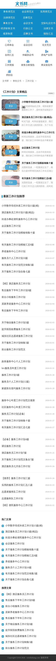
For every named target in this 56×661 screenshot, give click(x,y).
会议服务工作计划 (11, 226)
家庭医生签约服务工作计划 (16, 388)
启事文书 (28, 33)
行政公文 (28, 28)
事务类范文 (9, 11)
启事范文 (28, 17)
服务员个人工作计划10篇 (15, 258)
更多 (11, 106)
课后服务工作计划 (11, 446)
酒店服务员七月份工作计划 (16, 466)
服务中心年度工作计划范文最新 (18, 400)
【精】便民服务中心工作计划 (17, 505)
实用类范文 (46, 11)
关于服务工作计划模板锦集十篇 (18, 232)
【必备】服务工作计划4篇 (15, 439)
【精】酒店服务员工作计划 (16, 283)
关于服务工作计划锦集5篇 (15, 342)
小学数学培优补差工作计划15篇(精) (20, 205)
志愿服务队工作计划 (12, 498)
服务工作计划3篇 (10, 375)
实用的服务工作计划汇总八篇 (17, 485)
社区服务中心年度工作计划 (16, 407)
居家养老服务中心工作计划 (16, 303)
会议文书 (28, 23)
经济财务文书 (8, 28)
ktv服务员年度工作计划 (14, 368)
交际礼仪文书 (48, 23)
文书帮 (5, 81)
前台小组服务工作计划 (13, 297)
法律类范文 (9, 17)
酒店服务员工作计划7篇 (14, 452)
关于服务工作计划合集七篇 (16, 271)
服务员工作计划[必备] (13, 414)
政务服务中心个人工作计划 (16, 361)
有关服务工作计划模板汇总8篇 (18, 244)
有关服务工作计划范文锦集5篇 (18, 265)
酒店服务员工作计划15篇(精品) (18, 212)
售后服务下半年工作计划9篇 (16, 290)
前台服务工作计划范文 (13, 349)
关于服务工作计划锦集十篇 (16, 420)
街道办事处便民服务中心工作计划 (19, 219)
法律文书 (48, 28)
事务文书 (8, 23)
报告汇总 (48, 33)
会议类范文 (28, 11)
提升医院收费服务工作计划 (16, 329)
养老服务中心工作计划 (13, 251)
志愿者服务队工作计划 (13, 491)
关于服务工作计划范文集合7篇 (18, 459)
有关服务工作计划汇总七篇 (16, 427)
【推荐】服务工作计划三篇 (16, 478)
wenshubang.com (33, 658)
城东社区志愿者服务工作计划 (17, 336)
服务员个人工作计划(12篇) (15, 381)
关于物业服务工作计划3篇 (15, 322)
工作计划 (29, 81)
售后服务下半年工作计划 (15, 310)
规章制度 (8, 33)
